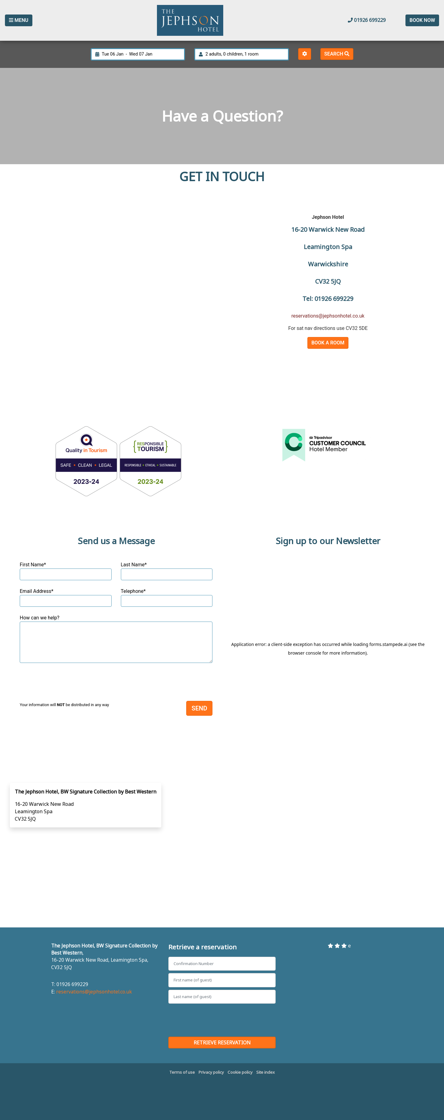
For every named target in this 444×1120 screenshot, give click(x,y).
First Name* (66, 571)
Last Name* (167, 571)
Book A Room (327, 343)
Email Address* (66, 597)
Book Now (422, 20)
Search (336, 54)
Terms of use (182, 1072)
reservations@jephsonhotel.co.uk (327, 316)
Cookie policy (240, 1072)
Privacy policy (211, 1072)
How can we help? (116, 639)
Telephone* (167, 597)
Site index (265, 1072)
